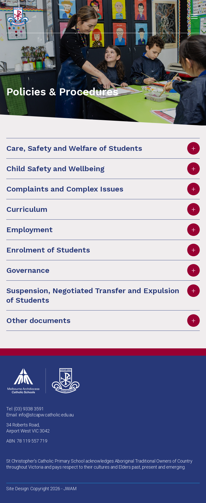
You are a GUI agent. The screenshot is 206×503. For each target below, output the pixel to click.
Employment (103, 229)
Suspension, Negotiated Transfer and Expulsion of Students (103, 294)
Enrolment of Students (103, 250)
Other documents (103, 320)
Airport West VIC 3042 (28, 430)
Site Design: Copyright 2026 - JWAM (41, 488)
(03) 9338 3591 (29, 408)
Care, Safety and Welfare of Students (103, 148)
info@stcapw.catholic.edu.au (46, 414)
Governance (103, 270)
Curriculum (103, 209)
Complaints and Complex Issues (103, 189)
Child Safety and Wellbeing (103, 168)
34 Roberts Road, (23, 424)
